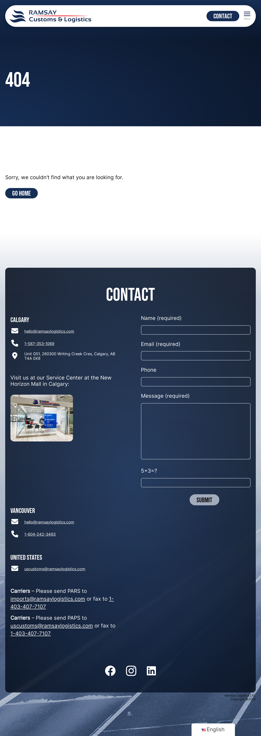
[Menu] (247, 16)
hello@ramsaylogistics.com (49, 332)
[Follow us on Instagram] (131, 671)
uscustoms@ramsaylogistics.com (54, 569)
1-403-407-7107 (30, 634)
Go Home (21, 193)
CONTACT (222, 16)
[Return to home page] (50, 16)
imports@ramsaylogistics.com (47, 599)
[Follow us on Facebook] (110, 671)
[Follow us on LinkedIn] (151, 671)
